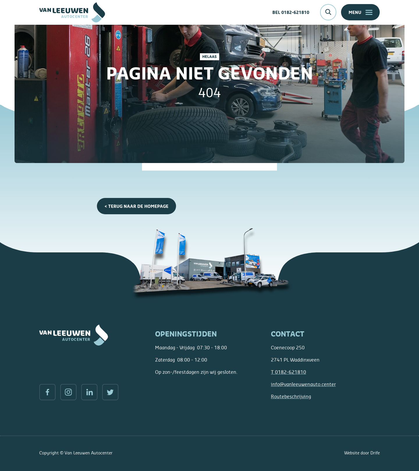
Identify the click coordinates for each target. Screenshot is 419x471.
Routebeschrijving (291, 396)
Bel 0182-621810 (290, 12)
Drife (375, 452)
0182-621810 (288, 372)
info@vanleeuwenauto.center (303, 384)
